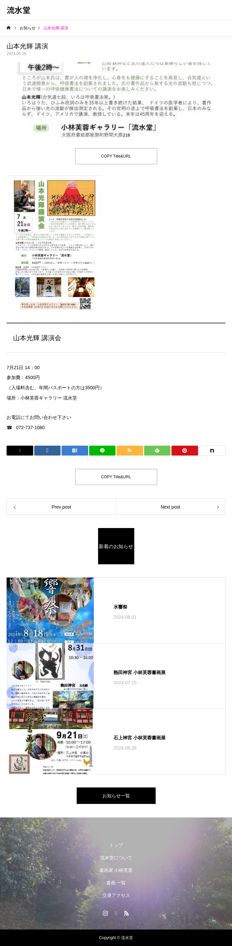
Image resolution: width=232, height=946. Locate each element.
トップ (116, 845)
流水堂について (116, 857)
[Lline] (102, 451)
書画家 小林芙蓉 (116, 870)
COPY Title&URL (116, 156)
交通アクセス (116, 895)
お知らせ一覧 (116, 795)
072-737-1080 (30, 427)
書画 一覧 (116, 882)
